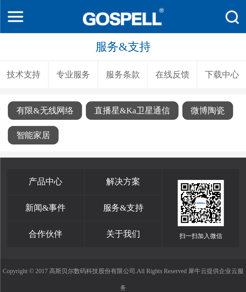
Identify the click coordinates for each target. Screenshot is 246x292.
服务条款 (123, 75)
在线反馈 (172, 75)
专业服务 (73, 75)
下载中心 (222, 75)
